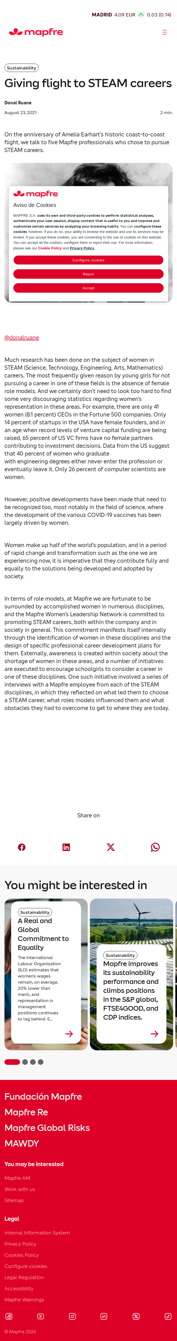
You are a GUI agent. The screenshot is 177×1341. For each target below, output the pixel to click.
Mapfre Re (26, 1112)
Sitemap (14, 1200)
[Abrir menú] (164, 32)
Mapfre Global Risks (47, 1127)
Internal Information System (37, 1232)
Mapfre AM (17, 1178)
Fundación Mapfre (43, 1096)
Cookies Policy (21, 1255)
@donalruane (21, 337)
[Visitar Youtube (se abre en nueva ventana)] (40, 1317)
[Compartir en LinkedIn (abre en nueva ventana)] (66, 847)
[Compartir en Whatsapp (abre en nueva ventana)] (155, 847)
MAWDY (21, 1143)
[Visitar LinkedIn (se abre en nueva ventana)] (104, 1317)
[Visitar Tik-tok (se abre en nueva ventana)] (168, 1317)
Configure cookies (25, 1266)
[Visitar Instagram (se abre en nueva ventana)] (72, 1317)
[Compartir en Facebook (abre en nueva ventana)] (21, 847)
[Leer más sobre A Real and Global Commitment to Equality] (46, 1034)
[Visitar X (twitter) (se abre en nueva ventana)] (136, 1317)
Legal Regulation (24, 1277)
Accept (88, 288)
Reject (88, 274)
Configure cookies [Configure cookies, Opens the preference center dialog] (88, 260)
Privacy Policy (20, 1244)
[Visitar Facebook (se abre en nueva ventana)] (8, 1317)
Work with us (19, 1189)
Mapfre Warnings (24, 1299)
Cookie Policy (50, 248)
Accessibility (18, 1288)
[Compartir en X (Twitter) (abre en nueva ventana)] (110, 847)
